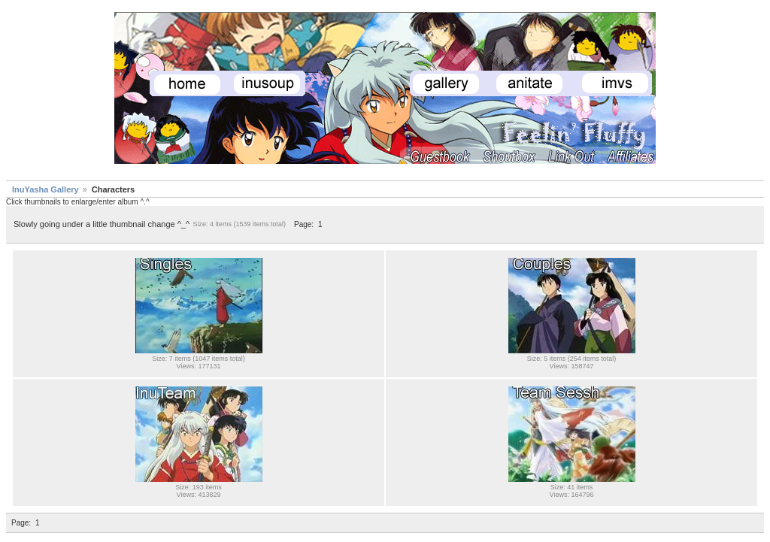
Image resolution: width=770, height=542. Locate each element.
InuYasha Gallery (45, 189)
